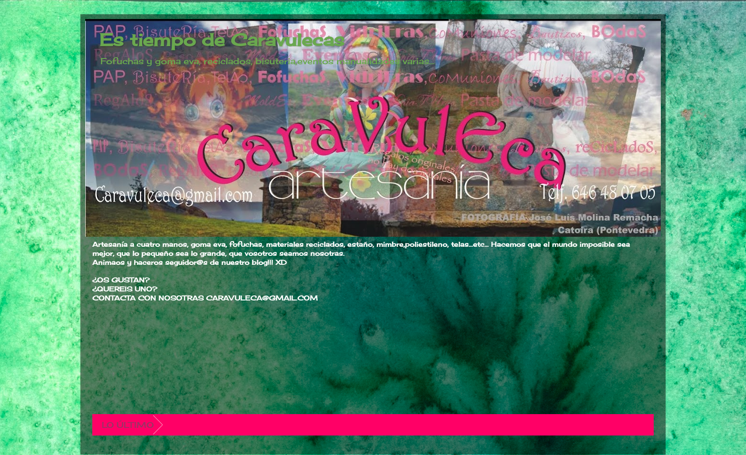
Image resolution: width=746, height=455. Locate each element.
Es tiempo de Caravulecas (221, 39)
